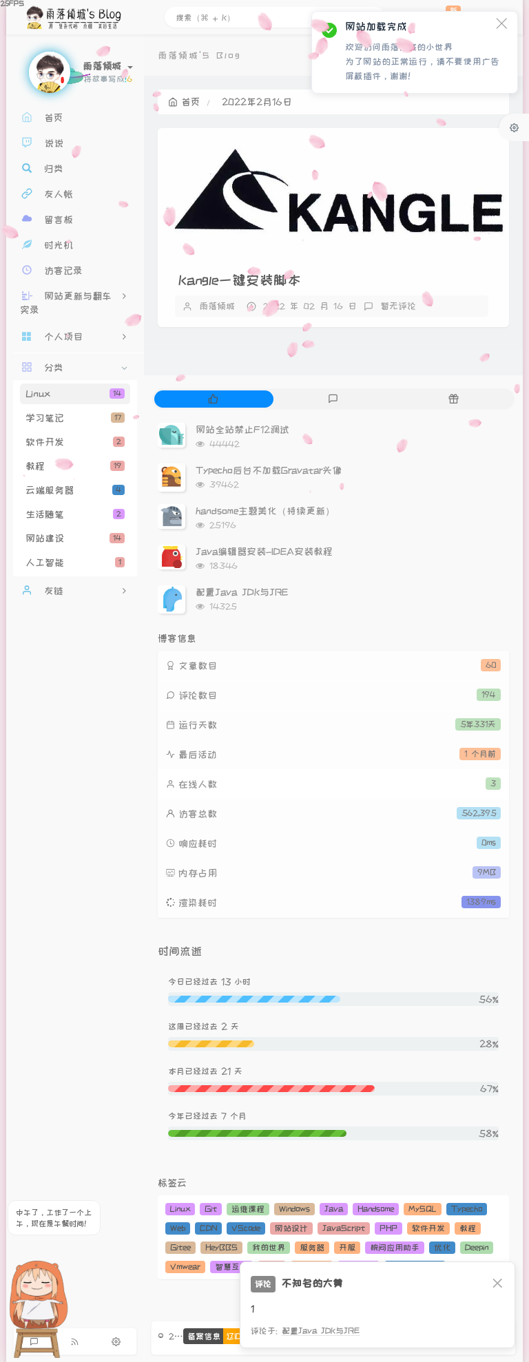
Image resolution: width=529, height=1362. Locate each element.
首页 (184, 101)
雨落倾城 (217, 306)
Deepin (476, 1247)
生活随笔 (75, 514)
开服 (347, 1247)
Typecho (466, 1208)
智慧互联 (231, 1266)
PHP (388, 1228)
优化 (442, 1247)
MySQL (422, 1208)
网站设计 (291, 1228)
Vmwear (185, 1266)
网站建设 (75, 538)
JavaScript (343, 1228)
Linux (75, 393)
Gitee (180, 1247)
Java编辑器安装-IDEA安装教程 (264, 551)
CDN (208, 1228)
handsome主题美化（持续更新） (265, 510)
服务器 (312, 1247)
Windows (294, 1208)
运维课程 (247, 1208)
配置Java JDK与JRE (242, 592)
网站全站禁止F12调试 (242, 429)
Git (211, 1208)
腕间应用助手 (394, 1247)
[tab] (213, 399)
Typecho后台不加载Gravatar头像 (269, 470)
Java (333, 1208)
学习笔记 (75, 417)
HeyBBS (221, 1247)
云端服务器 (75, 490)
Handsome (375, 1208)
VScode (245, 1228)
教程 (75, 466)
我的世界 (268, 1247)
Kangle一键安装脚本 (239, 280)
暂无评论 (398, 306)
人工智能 (75, 562)
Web (177, 1228)
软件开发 (75, 442)
